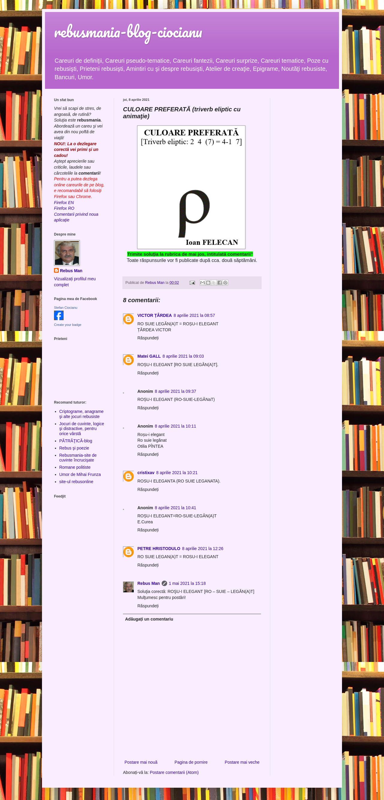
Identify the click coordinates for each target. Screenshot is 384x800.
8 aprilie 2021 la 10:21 (177, 472)
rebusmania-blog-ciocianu (128, 31)
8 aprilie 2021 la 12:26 (203, 548)
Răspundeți (148, 337)
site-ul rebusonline (76, 481)
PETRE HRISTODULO (158, 548)
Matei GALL (149, 356)
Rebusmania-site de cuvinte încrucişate (78, 458)
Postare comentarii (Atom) (174, 772)
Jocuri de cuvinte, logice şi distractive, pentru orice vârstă (81, 428)
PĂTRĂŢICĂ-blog (75, 440)
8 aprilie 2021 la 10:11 (175, 426)
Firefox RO (64, 208)
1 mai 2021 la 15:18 (187, 583)
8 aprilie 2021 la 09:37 (175, 391)
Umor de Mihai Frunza (80, 474)
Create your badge (67, 324)
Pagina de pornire (191, 762)
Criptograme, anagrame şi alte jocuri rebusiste (81, 414)
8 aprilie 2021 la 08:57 (194, 315)
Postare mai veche (242, 762)
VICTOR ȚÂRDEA (154, 315)
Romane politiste (75, 467)
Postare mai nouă (141, 762)
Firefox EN (64, 202)
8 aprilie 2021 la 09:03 (183, 356)
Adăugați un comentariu (149, 619)
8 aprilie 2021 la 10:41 (175, 507)
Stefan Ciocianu (65, 307)
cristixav (145, 472)
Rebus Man (148, 583)
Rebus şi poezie (74, 448)
